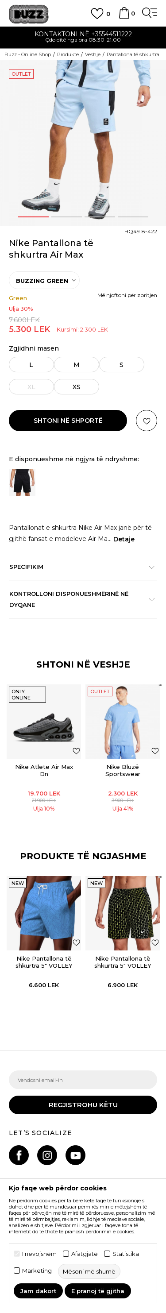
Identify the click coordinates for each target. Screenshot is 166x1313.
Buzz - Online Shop (27, 54)
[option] (83, 38)
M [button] (76, 365)
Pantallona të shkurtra (133, 54)
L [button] (32, 365)
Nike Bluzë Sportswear (122, 770)
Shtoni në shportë (68, 421)
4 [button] (133, 216)
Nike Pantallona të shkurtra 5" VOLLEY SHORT (44, 965)
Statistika (125, 1254)
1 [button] (33, 216)
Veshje (92, 54)
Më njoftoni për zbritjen (127, 295)
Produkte (68, 54)
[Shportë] (124, 17)
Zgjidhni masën (34, 348)
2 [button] (66, 216)
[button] (146, 420)
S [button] (122, 365)
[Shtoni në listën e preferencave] (76, 750)
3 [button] (99, 216)
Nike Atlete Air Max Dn (44, 770)
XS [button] (77, 387)
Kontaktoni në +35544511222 (83, 34)
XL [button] (31, 387)
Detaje (124, 539)
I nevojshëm (39, 1254)
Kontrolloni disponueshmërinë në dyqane (78, 599)
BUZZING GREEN (42, 280)
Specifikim (78, 566)
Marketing (37, 1270)
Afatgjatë (84, 1254)
